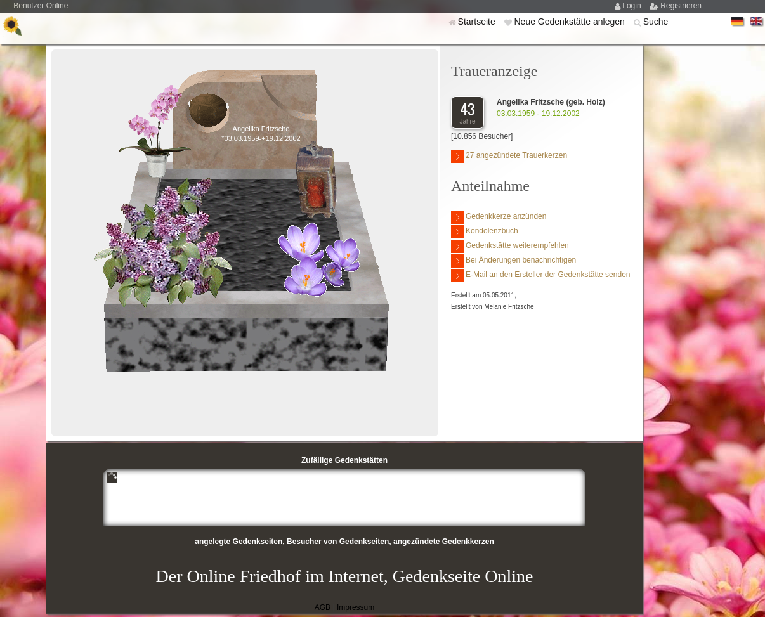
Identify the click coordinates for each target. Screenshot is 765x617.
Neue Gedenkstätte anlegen (570, 21)
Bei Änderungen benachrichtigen (513, 261)
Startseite (478, 21)
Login (632, 5)
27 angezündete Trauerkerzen (509, 156)
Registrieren (681, 5)
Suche (656, 21)
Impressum (355, 607)
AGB (322, 607)
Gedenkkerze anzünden (498, 217)
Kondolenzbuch (484, 231)
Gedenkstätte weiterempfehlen (510, 246)
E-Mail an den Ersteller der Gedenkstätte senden (540, 275)
